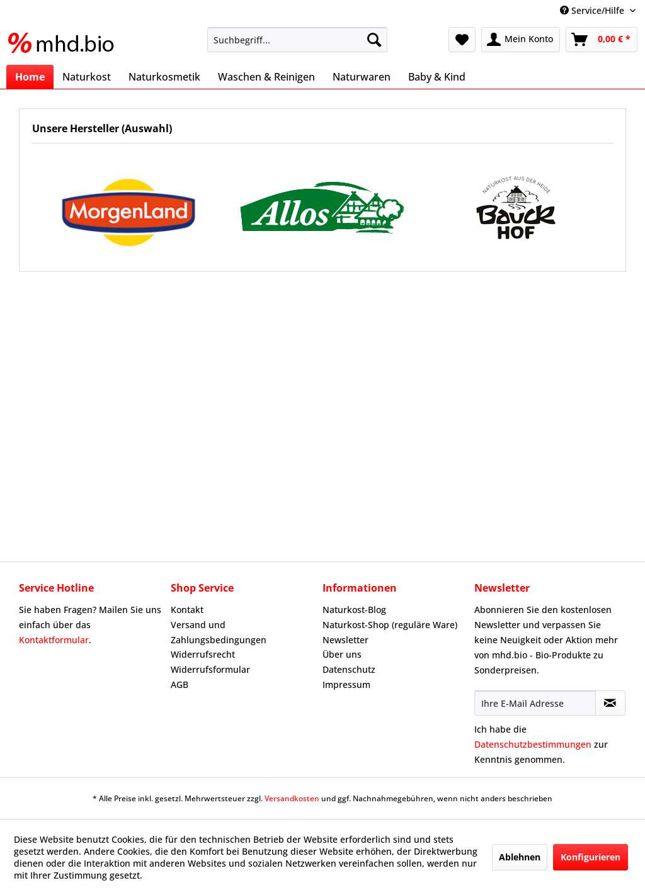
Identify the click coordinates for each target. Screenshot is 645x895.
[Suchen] (374, 39)
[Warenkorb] (601, 39)
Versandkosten (292, 798)
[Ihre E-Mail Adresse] (535, 703)
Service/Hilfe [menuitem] (593, 10)
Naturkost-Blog (354, 610)
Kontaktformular (54, 640)
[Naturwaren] (361, 77)
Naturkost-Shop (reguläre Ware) (389, 625)
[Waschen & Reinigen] (266, 77)
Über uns (342, 654)
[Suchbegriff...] (297, 39)
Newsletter (345, 640)
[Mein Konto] (520, 39)
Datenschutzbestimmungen (532, 744)
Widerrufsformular (210, 669)
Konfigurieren (590, 857)
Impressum (346, 684)
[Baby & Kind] (436, 77)
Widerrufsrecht (203, 654)
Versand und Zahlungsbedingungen (218, 632)
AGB (179, 684)
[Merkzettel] (462, 39)
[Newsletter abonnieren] (610, 703)
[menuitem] (297, 39)
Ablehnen (519, 857)
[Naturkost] (87, 77)
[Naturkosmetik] (164, 77)
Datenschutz (348, 669)
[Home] (30, 77)
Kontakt (187, 610)
